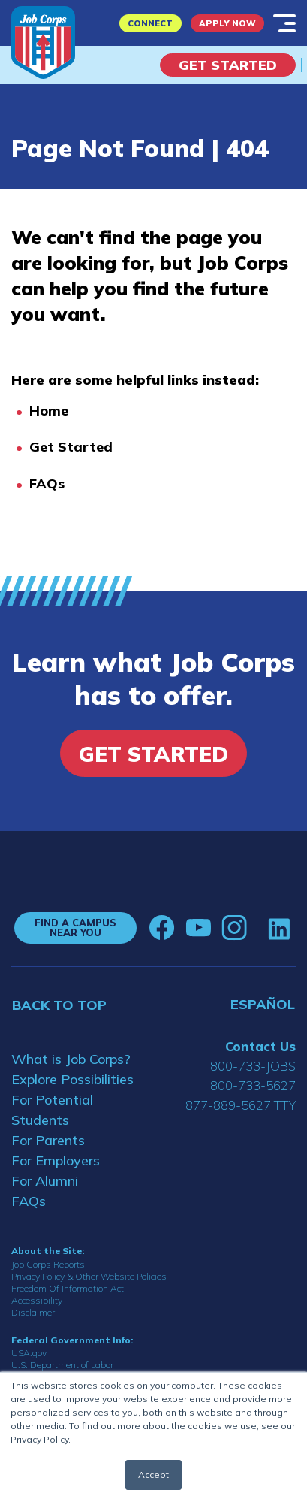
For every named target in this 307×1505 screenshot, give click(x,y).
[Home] (43, 42)
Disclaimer (33, 1312)
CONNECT (150, 23)
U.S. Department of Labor (62, 1365)
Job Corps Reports (48, 1264)
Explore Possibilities (72, 1079)
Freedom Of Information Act (67, 1288)
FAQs (47, 483)
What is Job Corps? (71, 1059)
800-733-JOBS (253, 1066)
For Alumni (44, 1180)
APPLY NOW (227, 23)
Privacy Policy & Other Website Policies (89, 1276)
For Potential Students (52, 1110)
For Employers (55, 1160)
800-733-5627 (253, 1085)
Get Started (228, 65)
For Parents (48, 1140)
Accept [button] (153, 1474)
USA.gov (29, 1352)
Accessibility (36, 1300)
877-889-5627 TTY (240, 1105)
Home (48, 410)
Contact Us (260, 1046)
